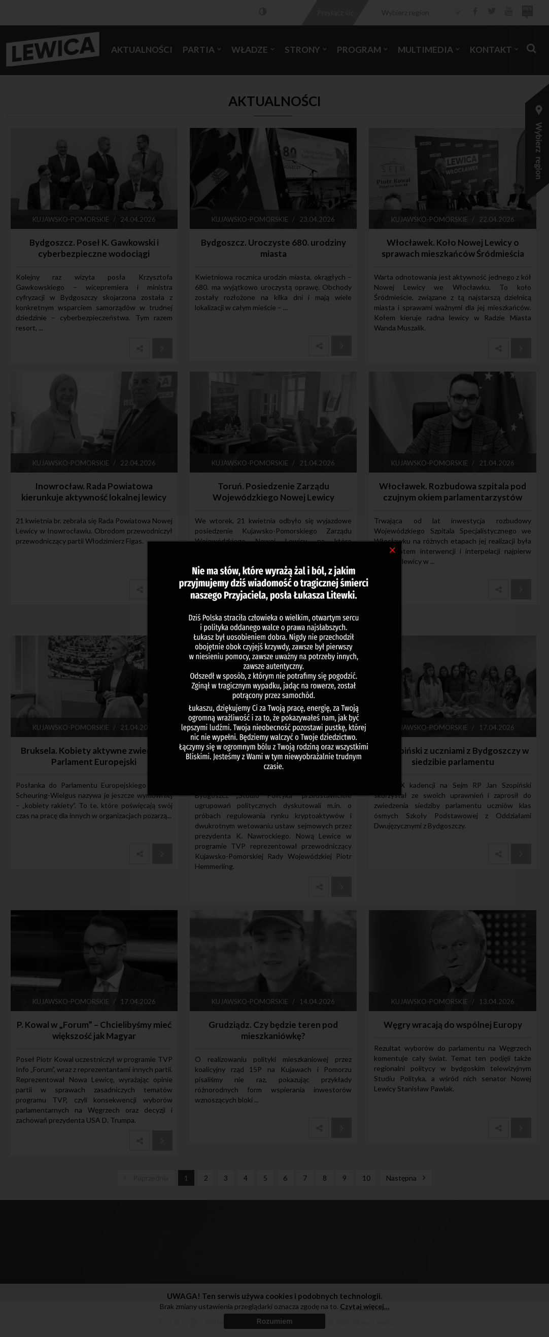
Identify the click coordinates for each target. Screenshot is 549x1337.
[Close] (392, 549)
